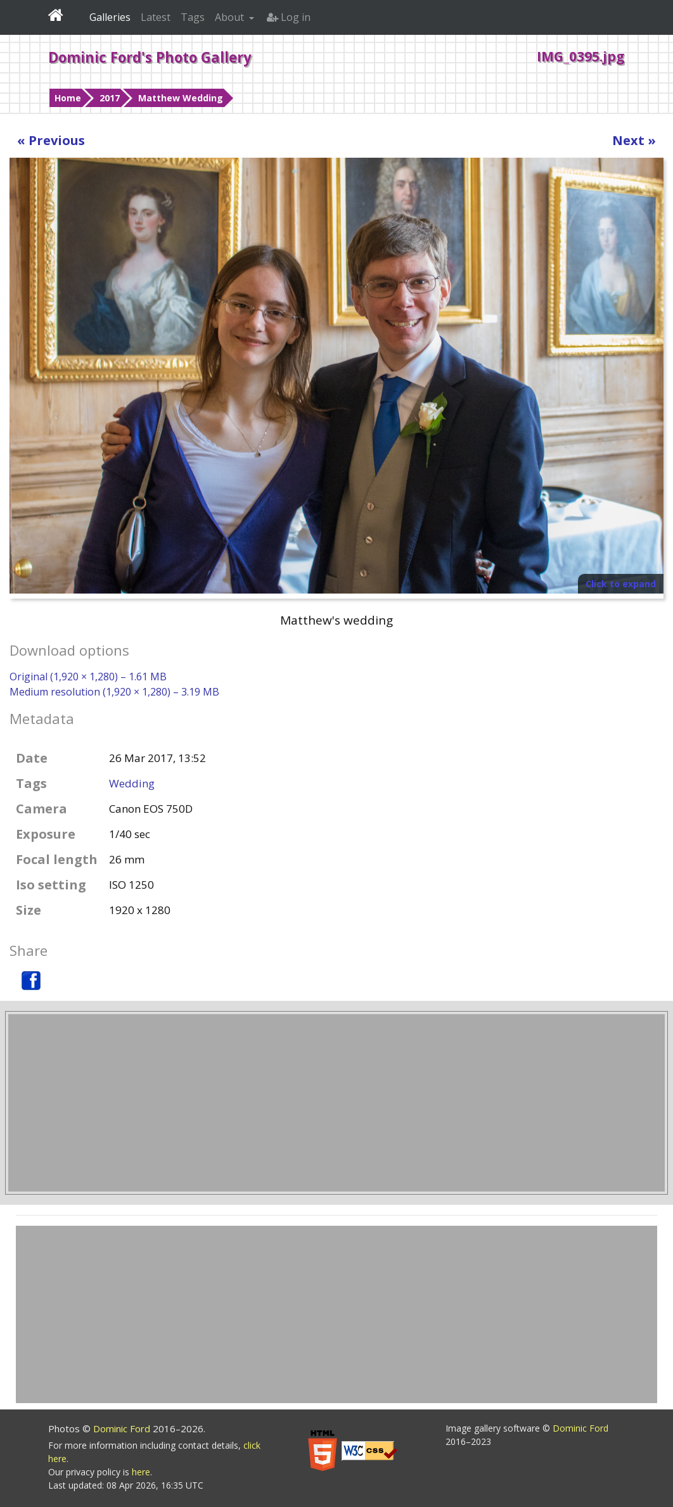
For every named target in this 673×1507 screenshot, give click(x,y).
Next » (634, 140)
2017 (109, 98)
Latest (155, 17)
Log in (289, 17)
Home (67, 98)
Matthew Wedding (180, 98)
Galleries (110, 17)
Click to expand (621, 584)
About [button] (231, 17)
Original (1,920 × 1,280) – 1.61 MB (88, 677)
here (141, 1472)
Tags (193, 17)
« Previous (51, 140)
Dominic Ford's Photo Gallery (150, 57)
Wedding (132, 783)
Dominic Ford (123, 1428)
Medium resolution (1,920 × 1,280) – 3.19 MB (114, 692)
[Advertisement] (336, 1103)
